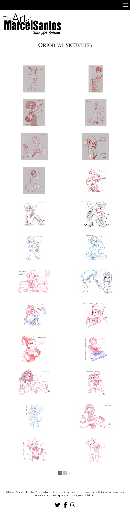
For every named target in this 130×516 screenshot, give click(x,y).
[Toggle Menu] (125, 5)
